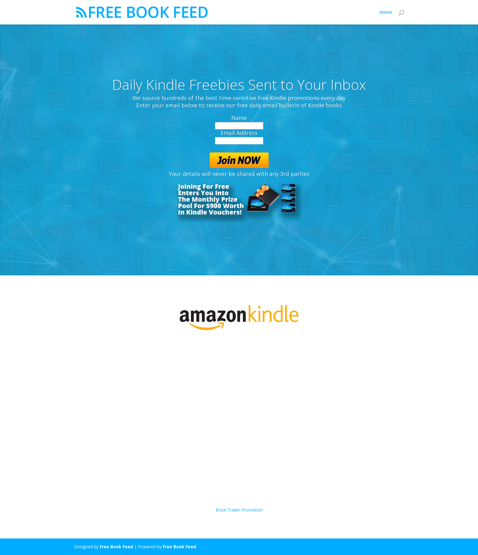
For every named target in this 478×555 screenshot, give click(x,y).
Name (239, 117)
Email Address (239, 132)
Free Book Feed (116, 546)
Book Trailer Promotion (239, 510)
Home (386, 12)
